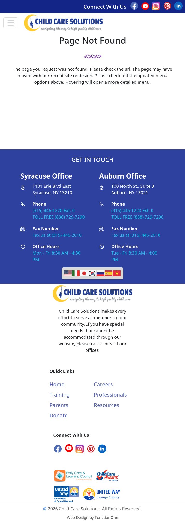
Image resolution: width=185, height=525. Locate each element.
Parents (58, 404)
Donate (58, 415)
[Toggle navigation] (11, 22)
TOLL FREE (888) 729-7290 (59, 217)
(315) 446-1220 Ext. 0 (54, 210)
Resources (106, 404)
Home (56, 384)
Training (59, 394)
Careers (103, 384)
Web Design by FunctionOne (92, 517)
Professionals (110, 394)
